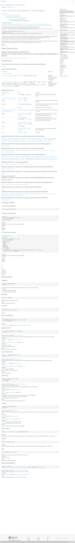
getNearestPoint (20, 385)
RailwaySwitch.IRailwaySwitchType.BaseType (7, 375)
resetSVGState (28, 192)
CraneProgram (4, 129)
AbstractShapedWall (5, 37)
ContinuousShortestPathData (7, 72)
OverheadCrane (5, 283)
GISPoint (3, 200)
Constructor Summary (63, 18)
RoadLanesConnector (6, 403)
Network (3, 269)
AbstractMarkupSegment (6, 16)
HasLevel (3, 212)
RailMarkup (4, 365)
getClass (22, 198)
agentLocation (31, 109)
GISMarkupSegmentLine (6, 195)
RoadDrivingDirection (6, 396)
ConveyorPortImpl (5, 93)
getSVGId (50, 189)
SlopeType (4, 449)
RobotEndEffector (5, 415)
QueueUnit (4, 353)
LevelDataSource (5, 244)
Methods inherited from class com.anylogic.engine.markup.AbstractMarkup (67, 31)
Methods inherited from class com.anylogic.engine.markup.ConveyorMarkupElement (67, 25)
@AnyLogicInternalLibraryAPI (22, 519)
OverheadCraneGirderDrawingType (7, 292)
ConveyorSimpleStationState (7, 107)
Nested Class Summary (63, 9)
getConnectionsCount (21, 163)
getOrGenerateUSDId (36, 189)
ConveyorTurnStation (6, 119)
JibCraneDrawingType (6, 236)
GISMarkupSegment (5, 193)
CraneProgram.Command (6, 131)
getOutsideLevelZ (34, 180)
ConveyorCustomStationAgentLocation (7, 77)
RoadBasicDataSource (6, 390)
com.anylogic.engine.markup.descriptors (7, 502)
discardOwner (19, 187)
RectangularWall (5, 386)
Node (3, 277)
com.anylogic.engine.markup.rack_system (7, 509)
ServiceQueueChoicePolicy (7, 431)
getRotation (19, 204)
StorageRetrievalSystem (6, 476)
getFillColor (41, 163)
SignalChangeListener (6, 443)
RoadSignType (4, 409)
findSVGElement (34, 187)
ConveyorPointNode (5, 91)
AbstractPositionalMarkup (6, 24)
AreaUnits (33, 112)
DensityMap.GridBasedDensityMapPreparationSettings (7, 152)
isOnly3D (25, 181)
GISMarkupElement (5, 191)
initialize (51, 180)
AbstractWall (4, 39)
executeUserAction (26, 187)
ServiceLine (4, 427)
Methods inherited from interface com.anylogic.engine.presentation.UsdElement (67, 52)
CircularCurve (4, 66)
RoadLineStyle (4, 405)
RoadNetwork (4, 407)
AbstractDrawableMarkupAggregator (7, 6)
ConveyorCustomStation (6, 74)
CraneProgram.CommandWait (7, 141)
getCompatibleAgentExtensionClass (30, 161)
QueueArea (4, 347)
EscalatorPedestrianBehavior (7, 183)
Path (3, 315)
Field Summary (62, 13)
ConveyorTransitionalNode (7, 117)
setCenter (30, 154)
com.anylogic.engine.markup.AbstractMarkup (27, 17)
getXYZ (18, 166)
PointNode (4, 335)
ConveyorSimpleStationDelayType (7, 98)
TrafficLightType (5, 492)
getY (21, 166)
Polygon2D (4, 337)
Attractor (3, 55)
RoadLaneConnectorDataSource (7, 401)
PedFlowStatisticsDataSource (7, 329)
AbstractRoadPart (5, 33)
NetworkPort (4, 273)
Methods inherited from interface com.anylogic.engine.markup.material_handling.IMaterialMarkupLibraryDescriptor (67, 41)
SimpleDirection (5, 445)
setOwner (46, 181)
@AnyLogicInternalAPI (21, 280)
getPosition (31, 134)
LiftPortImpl (4, 256)
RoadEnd (3, 398)
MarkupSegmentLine (5, 265)
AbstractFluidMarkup (6, 8)
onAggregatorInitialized (32, 190)
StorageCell (4, 462)
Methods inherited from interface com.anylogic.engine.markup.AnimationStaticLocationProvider (67, 38)
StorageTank (4, 480)
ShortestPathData (5, 441)
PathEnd (3, 321)
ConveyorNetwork (5, 83)
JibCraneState (4, 240)
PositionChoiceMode (5, 341)
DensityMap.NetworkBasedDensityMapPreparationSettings (7, 155)
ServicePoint (4, 429)
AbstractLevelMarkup (6, 10)
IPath (3, 230)
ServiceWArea (4, 435)
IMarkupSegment (5, 220)
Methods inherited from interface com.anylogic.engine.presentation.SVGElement (67, 49)
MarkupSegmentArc (5, 263)
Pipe (3, 331)
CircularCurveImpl (5, 68)
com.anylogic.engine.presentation (7, 528)
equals (18, 198)
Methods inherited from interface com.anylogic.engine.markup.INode (67, 47)
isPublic (29, 181)
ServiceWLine (4, 437)
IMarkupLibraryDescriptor (6, 218)
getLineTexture (25, 164)
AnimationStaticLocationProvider (7, 48)
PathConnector (4, 317)
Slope (3, 447)
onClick (33, 181)
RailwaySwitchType (5, 380)
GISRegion (4, 202)
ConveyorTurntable (5, 123)
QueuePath (4, 349)
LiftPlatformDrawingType (6, 254)
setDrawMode (41, 181)
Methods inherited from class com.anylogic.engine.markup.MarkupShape (67, 28)
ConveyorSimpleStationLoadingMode (7, 102)
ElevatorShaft (4, 169)
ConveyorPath (4, 87)
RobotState (4, 417)
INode (3, 226)
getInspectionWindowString (22, 189)
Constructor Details (63, 54)
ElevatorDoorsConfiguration (7, 165)
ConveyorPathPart (5, 89)
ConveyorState (4, 111)
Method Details (62, 59)
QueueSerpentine (5, 351)
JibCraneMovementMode (6, 238)
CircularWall (4, 70)
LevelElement (4, 246)
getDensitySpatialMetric (33, 123)
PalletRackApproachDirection (7, 302)
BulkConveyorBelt (5, 60)
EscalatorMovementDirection (7, 181)
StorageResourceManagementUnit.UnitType (7, 471)
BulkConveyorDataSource (6, 62)
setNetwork (23, 173)
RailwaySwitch (4, 368)
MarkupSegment (5, 261)
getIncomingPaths (54, 163)
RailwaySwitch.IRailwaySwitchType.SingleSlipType (7, 378)
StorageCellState (5, 464)
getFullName (28, 180)
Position (18, 134)
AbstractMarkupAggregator (7, 14)
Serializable (29, 33)
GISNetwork (4, 197)
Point (18, 121)
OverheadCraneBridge (6, 285)
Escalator (3, 175)
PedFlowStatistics (5, 327)
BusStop (3, 64)
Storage (3, 460)
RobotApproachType (5, 413)
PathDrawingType (5, 319)
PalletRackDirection (5, 304)
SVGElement (19, 33)
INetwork (3, 222)
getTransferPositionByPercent (47, 164)
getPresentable (41, 180)
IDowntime (4, 214)
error (18, 180)
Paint (25, 94)
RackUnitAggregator (5, 363)
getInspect (47, 187)
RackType (4, 361)
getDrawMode (22, 180)
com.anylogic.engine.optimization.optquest (7, 526)
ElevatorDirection (5, 161)
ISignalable (4, 232)
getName (29, 189)
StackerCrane (4, 451)
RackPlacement (5, 359)
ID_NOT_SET (19, 75)
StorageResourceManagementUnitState (7, 474)
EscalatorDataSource (6, 177)
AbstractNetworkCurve (6, 22)
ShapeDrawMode (36, 91)
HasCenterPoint (5, 210)
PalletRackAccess (5, 300)
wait (41, 198)
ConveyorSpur (4, 109)
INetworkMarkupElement (6, 224)
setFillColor (42, 166)
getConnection (40, 161)
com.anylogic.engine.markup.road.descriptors (7, 514)
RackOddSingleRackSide (6, 357)
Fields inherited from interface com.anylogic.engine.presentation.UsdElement (67, 16)
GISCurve (3, 189)
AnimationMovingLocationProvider (7, 45)
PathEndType (4, 323)
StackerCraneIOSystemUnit (7, 453)
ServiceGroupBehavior (6, 423)
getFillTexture (47, 163)
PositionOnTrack (5, 345)
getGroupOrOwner (41, 187)
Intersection (4, 228)
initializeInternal (20, 190)
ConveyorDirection (5, 80)
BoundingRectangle (5, 57)
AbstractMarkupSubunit (6, 18)
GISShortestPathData (6, 206)
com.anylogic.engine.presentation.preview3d (7, 531)
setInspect (33, 192)
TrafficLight (4, 486)
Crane (3, 127)
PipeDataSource (5, 333)
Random (31, 150)
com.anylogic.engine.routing (6, 534)
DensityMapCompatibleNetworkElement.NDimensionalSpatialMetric (29, 65)
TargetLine (4, 484)
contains (30, 116)
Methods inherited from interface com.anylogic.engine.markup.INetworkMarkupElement (67, 44)
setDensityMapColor (35, 166)
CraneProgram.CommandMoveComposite (7, 137)
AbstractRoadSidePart (6, 35)
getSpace (46, 180)
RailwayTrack (4, 382)
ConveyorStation (5, 113)
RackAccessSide (5, 355)
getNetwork (31, 164)
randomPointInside (32, 149)
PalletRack (4, 298)
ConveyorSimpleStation (6, 95)
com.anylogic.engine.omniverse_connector (7, 517)
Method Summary (62, 19)
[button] (5, 1)
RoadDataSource (5, 394)
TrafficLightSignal (5, 490)
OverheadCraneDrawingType (7, 289)
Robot (3, 411)
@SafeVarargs (20, 282)
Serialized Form (20, 53)
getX (54, 164)
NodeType (4, 279)
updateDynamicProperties (45, 192)
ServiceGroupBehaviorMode (7, 425)
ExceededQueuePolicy (6, 185)
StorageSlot (4, 478)
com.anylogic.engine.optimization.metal (7, 523)
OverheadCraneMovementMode (7, 295)
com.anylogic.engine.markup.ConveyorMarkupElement (31, 20)
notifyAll (33, 198)
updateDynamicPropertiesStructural (23, 193)
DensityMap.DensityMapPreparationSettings (7, 148)
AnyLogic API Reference (24, 4)
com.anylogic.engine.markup (35, 4)
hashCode (26, 198)
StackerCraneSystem (5, 456)
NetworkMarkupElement (6, 271)
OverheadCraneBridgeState (7, 287)
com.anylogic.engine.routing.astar (7, 536)
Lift (2, 252)
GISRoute (3, 204)
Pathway (3, 325)
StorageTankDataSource (6, 482)
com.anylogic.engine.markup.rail (7, 511)
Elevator (3, 157)
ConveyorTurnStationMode (7, 121)
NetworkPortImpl (5, 275)
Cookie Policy (68, 541)
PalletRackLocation (5, 305)
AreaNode (4, 53)
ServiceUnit (4, 433)
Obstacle (3, 281)
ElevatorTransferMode (6, 173)
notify (30, 198)
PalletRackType (5, 307)
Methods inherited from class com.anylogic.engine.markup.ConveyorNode (67, 22)
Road (3, 388)
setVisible (38, 192)
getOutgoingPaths (37, 164)
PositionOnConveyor (5, 343)
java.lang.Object (20, 15)
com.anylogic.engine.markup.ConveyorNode (31, 21)
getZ (24, 166)
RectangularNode (5, 384)
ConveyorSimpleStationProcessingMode (7, 105)
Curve (3, 143)
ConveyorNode (4, 85)
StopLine (3, 458)
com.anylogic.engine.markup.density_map (7, 499)
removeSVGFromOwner (54, 190)
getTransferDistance (32, 141)
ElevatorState (4, 171)
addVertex (31, 105)
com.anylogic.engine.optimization (7, 520)
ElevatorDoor (4, 163)
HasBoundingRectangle (6, 208)
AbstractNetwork (5, 20)
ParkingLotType (5, 313)
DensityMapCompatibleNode (37, 27)
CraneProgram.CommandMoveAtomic (7, 134)
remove (36, 181)
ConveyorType (4, 125)
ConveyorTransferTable (6, 115)
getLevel (18, 173)
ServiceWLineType (5, 439)
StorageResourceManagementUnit (7, 467)
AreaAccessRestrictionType (7, 51)
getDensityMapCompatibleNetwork (32, 163)
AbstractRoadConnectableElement (7, 29)
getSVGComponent (44, 189)
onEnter (30, 147)
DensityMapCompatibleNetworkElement (24, 27)
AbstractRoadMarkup (6, 31)
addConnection (19, 161)
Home (18, 4)
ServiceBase (4, 419)
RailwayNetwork (5, 366)
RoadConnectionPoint (6, 392)
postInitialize (28, 166)
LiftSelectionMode (5, 258)
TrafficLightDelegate (5, 488)
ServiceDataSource (5, 421)
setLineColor (52, 166)
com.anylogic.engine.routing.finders (7, 538)
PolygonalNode (5, 339)
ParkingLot (4, 309)
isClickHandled (19, 181)
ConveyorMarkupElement (6, 81)
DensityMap (4, 145)
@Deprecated (20, 261)
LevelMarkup (4, 250)
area (30, 112)
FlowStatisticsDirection (6, 187)
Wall (3, 494)
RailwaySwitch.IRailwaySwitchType (7, 371)
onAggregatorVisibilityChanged (43, 190)
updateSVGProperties (35, 193)
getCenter (30, 121)
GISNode (3, 199)
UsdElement (24, 33)
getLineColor (19, 164)
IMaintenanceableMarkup (6, 216)
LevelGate (4, 248)
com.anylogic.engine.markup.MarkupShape (28, 18)
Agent (39, 36)
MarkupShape (4, 267)
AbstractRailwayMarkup (6, 26)
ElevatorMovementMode (6, 167)
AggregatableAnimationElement (7, 42)
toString (37, 198)
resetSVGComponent (21, 192)
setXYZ (23, 167)
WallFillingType (5, 496)
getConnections (46, 161)
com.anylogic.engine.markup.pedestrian (7, 506)
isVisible (25, 190)
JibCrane (3, 234)
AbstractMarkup (5, 12)
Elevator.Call (4, 159)
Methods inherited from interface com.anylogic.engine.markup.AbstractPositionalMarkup (67, 35)
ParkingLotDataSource (6, 311)
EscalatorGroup (5, 179)
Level (3, 242)
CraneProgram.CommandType (7, 139)
